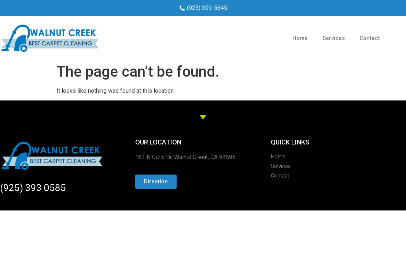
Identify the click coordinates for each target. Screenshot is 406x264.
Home (300, 38)
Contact (369, 38)
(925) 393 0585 (33, 187)
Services (333, 38)
